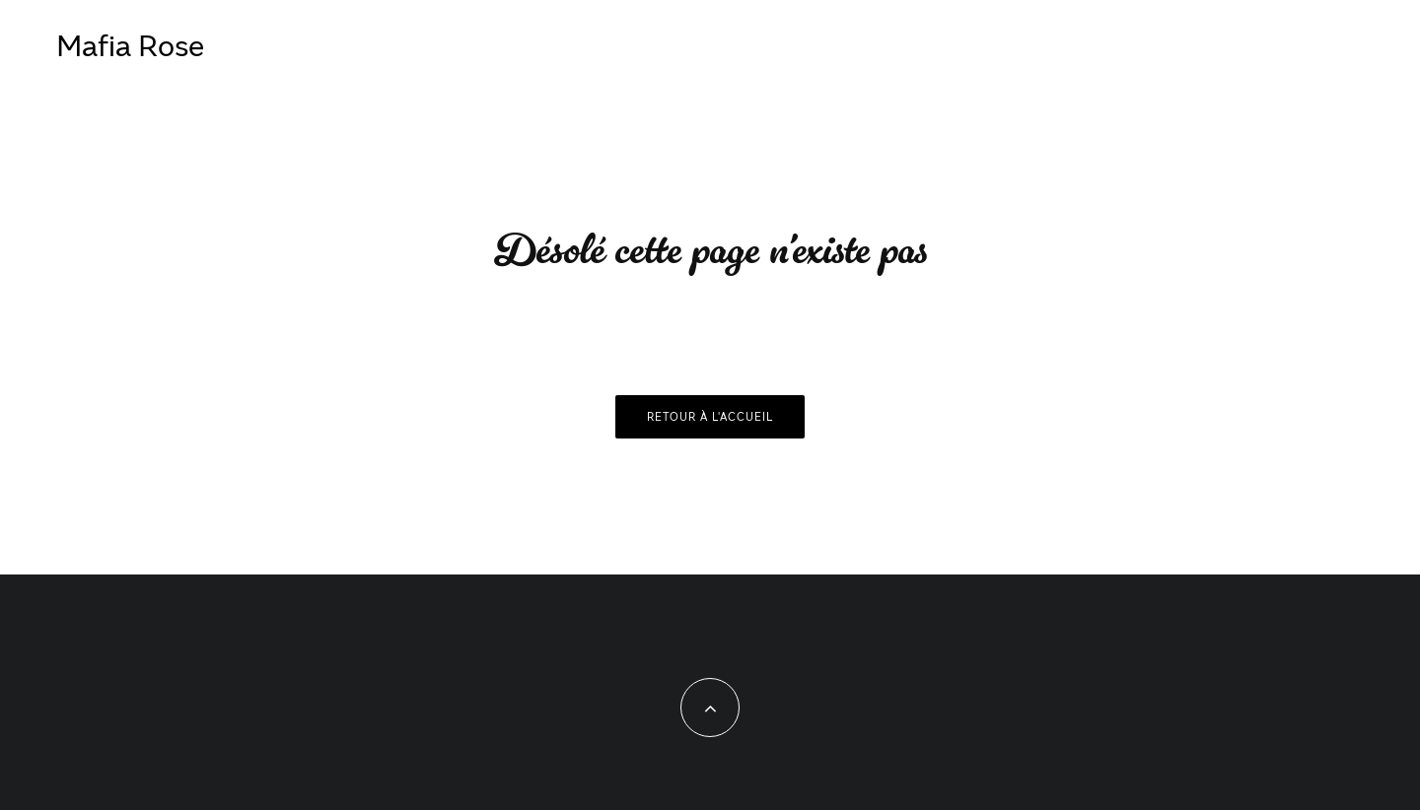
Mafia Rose (130, 44)
